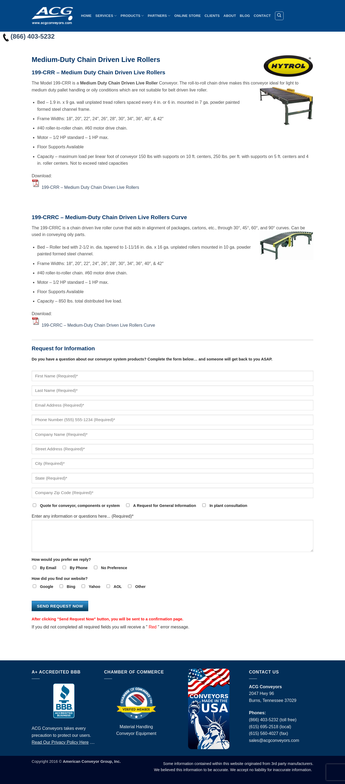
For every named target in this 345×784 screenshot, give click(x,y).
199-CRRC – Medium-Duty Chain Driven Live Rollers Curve (98, 325)
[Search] (279, 16)
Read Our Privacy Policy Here (60, 742)
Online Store (187, 16)
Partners (159, 15)
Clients (212, 16)
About (229, 16)
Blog (245, 16)
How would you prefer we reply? (61, 559)
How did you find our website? (60, 578)
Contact (262, 16)
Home (86, 16)
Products (132, 15)
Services (106, 15)
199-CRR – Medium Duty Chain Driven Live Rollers (90, 187)
